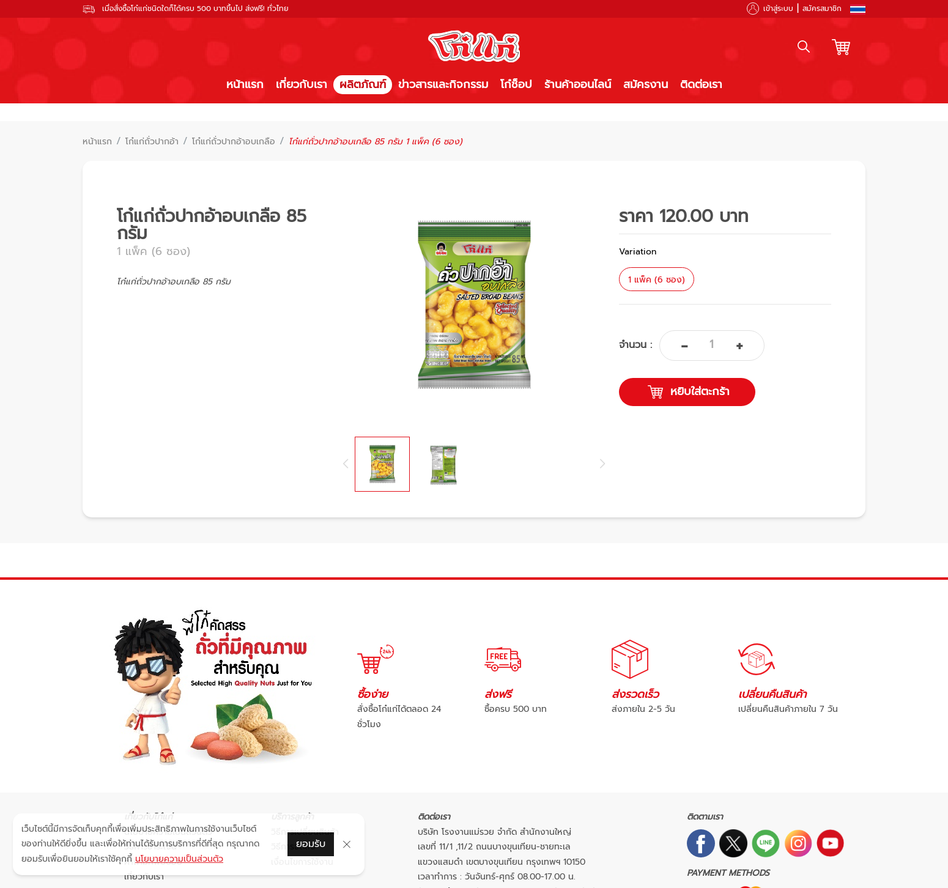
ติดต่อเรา (701, 84)
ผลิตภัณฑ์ (362, 84)
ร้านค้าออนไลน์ (577, 84)
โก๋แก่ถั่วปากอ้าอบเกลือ (233, 142)
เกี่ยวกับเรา (301, 84)
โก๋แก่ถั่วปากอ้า (152, 142)
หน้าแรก (245, 84)
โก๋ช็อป (516, 84)
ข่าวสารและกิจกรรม (443, 84)
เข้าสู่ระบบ (778, 8)
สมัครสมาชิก (822, 8)
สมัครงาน (645, 84)
